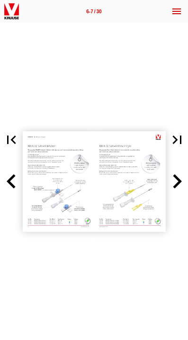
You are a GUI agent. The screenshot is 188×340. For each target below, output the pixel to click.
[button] (11, 181)
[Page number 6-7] (94, 11)
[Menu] (176, 11)
